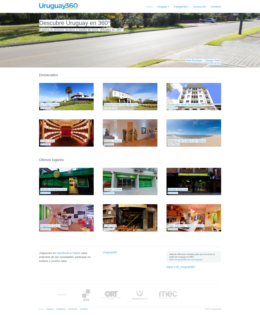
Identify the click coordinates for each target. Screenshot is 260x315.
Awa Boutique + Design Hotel (203, 60)
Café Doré (110, 225)
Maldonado (109, 144)
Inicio (149, 6)
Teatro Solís (48, 140)
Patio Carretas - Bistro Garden (186, 225)
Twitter (76, 253)
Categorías (180, 6)
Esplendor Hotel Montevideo (184, 104)
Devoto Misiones (178, 189)
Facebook (63, 253)
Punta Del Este (214, 64)
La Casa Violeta (50, 104)
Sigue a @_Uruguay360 (181, 266)
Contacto (215, 6)
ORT (111, 295)
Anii (86, 295)
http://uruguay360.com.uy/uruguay (186, 259)
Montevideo (45, 108)
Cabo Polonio (173, 144)
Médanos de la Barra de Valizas (186, 140)
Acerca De (199, 6)
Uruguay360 (110, 252)
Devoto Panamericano (54, 189)
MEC (168, 295)
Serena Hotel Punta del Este (121, 104)
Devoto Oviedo (113, 189)
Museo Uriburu (113, 140)
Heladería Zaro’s (50, 225)
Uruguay (162, 6)
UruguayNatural (140, 295)
